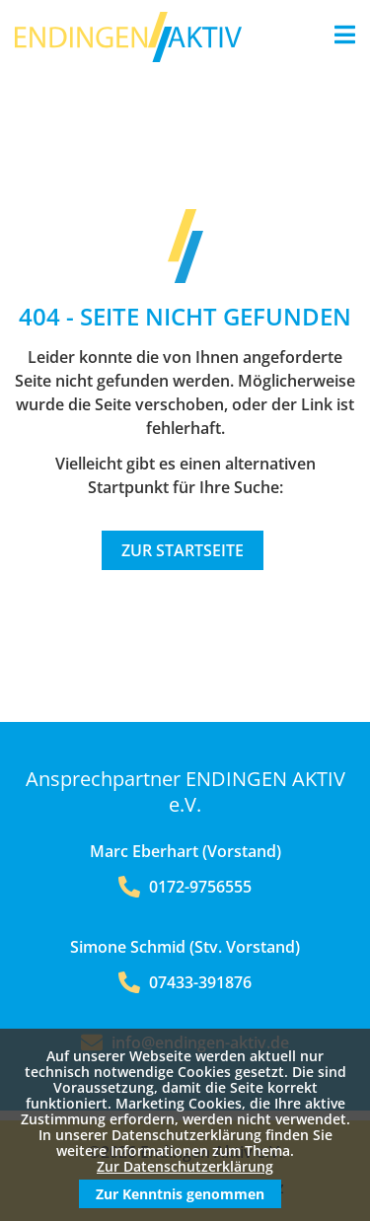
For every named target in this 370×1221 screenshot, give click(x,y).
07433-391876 (185, 982)
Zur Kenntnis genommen (180, 1194)
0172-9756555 (185, 887)
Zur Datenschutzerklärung (185, 1166)
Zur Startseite (182, 550)
